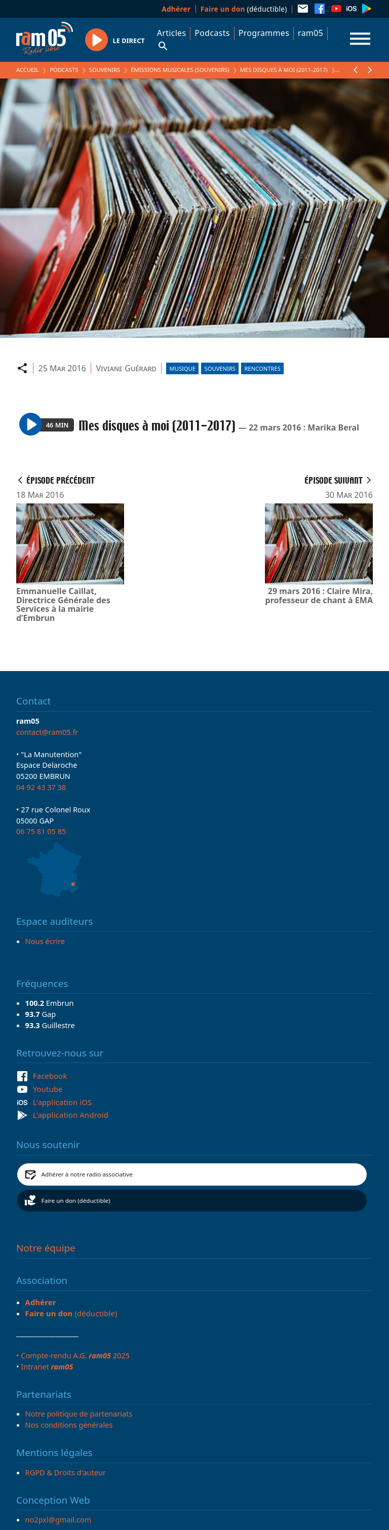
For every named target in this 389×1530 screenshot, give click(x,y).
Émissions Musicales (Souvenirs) (180, 69)
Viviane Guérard (126, 368)
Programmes (264, 32)
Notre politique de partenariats (79, 1413)
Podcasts (211, 32)
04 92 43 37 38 (41, 787)
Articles (171, 32)
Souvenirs (104, 69)
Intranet (47, 1366)
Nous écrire (45, 941)
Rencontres (263, 368)
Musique (183, 368)
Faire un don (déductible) (76, 1200)
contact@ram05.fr (47, 732)
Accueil (27, 69)
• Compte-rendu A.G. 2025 (73, 1355)
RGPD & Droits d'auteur (65, 1472)
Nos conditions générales (69, 1425)
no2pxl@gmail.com (58, 1519)
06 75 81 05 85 (41, 831)
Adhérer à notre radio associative (87, 1174)
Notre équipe (45, 1247)
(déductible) (244, 9)
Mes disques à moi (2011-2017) (284, 69)
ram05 (310, 32)
